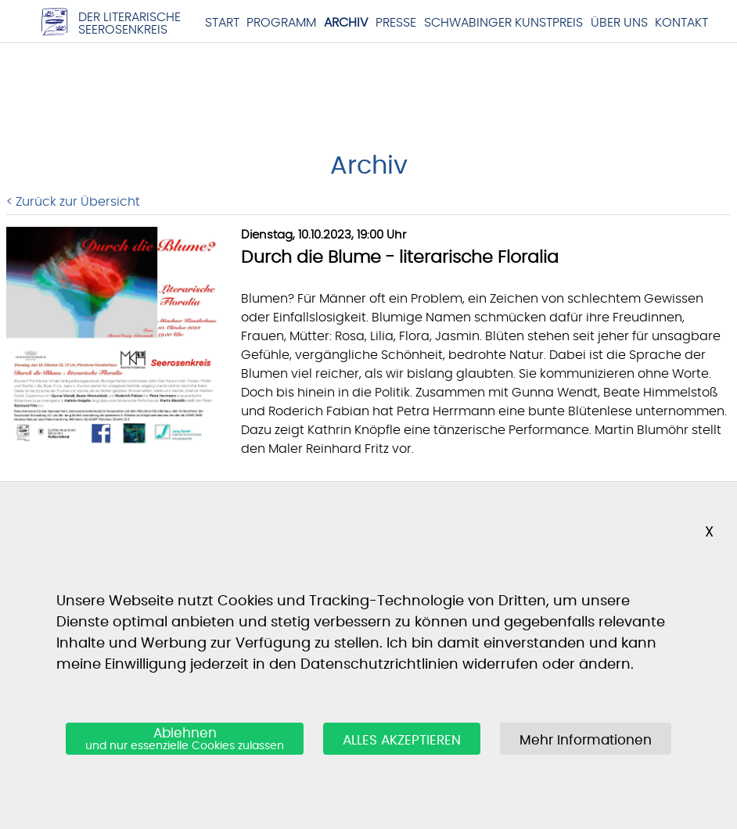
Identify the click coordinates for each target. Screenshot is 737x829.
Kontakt (681, 22)
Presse (396, 22)
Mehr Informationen (585, 740)
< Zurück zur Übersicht (73, 202)
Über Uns (619, 22)
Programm (281, 22)
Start (222, 22)
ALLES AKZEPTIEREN (402, 740)
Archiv (346, 22)
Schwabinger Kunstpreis (503, 22)
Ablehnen (184, 740)
